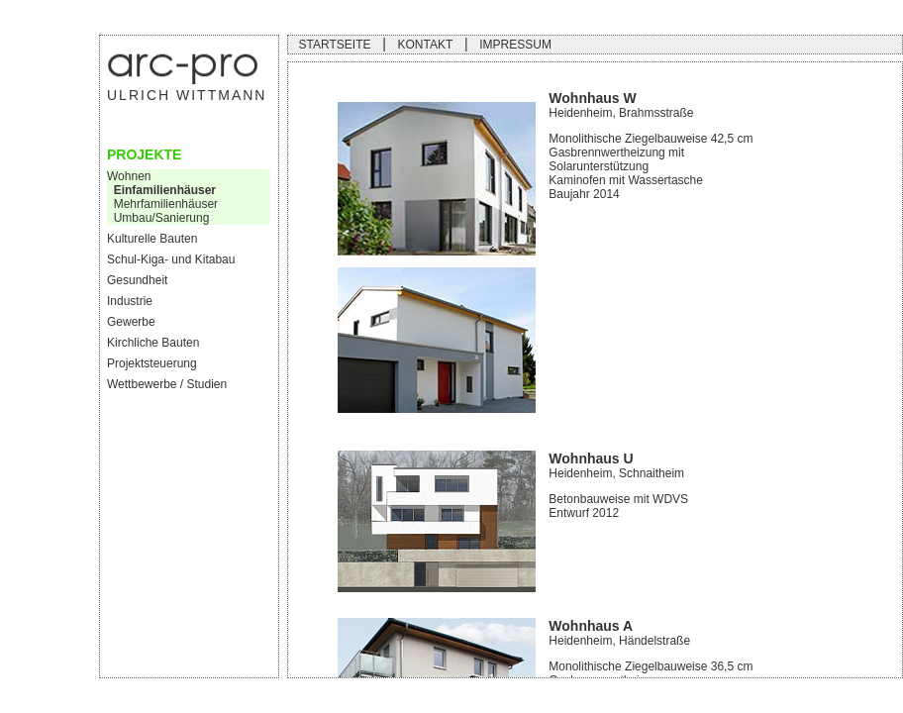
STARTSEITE (335, 44)
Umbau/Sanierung (158, 218)
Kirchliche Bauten (153, 343)
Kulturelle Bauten (152, 239)
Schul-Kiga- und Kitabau (171, 259)
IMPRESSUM (515, 44)
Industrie (129, 301)
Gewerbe (131, 322)
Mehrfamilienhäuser (162, 204)
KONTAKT (424, 44)
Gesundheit (137, 280)
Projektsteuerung (152, 363)
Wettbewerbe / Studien (167, 384)
